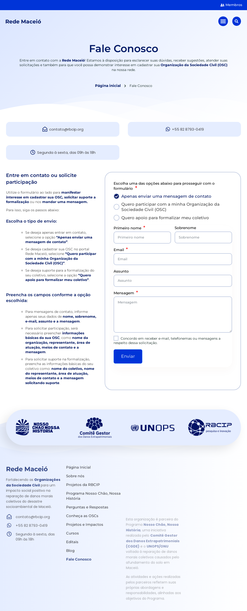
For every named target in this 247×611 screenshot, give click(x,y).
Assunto (121, 271)
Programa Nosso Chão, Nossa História (93, 496)
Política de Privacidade (219, 601)
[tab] (173, 196)
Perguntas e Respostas (87, 507)
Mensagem (124, 293)
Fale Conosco (78, 559)
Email (119, 249)
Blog (70, 550)
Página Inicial (78, 467)
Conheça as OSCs (82, 515)
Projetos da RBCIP (83, 484)
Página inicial (108, 85)
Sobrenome (185, 227)
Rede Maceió (24, 22)
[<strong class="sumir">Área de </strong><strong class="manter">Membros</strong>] (222, 5)
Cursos (72, 533)
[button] (223, 22)
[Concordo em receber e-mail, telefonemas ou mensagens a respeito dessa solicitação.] (116, 338)
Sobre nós (75, 476)
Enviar (128, 356)
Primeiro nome (127, 228)
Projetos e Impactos (84, 524)
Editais (72, 542)
